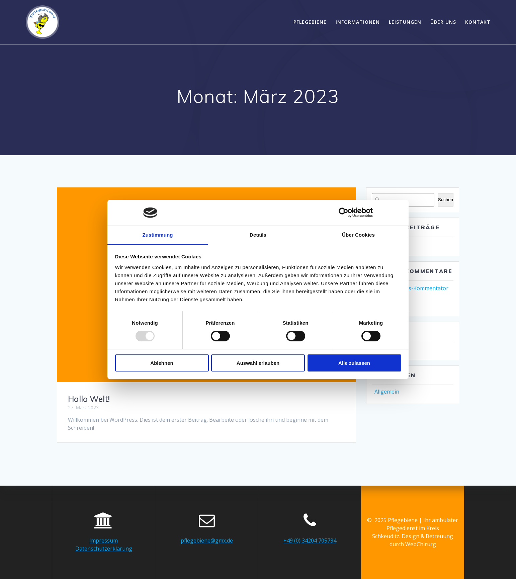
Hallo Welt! (89, 399)
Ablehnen (161, 363)
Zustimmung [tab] (158, 235)
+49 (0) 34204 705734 (309, 540)
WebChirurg (420, 544)
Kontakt (478, 22)
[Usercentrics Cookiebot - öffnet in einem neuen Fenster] (343, 213)
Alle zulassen (354, 363)
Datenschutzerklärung (103, 548)
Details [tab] (258, 235)
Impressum (103, 540)
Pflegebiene (310, 22)
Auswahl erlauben (258, 363)
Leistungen (405, 22)
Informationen (358, 22)
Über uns (443, 22)
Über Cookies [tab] (358, 235)
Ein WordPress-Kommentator (411, 288)
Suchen (445, 199)
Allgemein (386, 391)
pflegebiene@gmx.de (207, 540)
